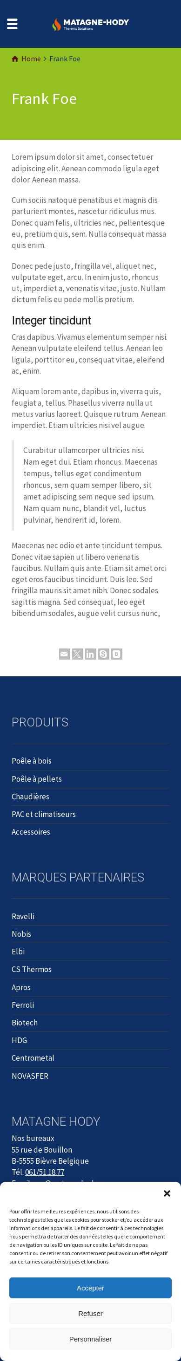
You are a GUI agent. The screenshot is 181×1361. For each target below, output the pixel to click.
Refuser (90, 1313)
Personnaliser (90, 1339)
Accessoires (31, 832)
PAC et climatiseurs (44, 814)
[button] (167, 1193)
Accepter (90, 1288)
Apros (21, 987)
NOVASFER (30, 1076)
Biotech (25, 1023)
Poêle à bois (32, 761)
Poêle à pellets (37, 779)
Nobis (21, 934)
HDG (19, 1040)
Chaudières (30, 796)
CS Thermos (32, 969)
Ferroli (23, 1005)
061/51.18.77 (44, 1172)
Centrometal (33, 1058)
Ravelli (23, 916)
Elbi (18, 951)
